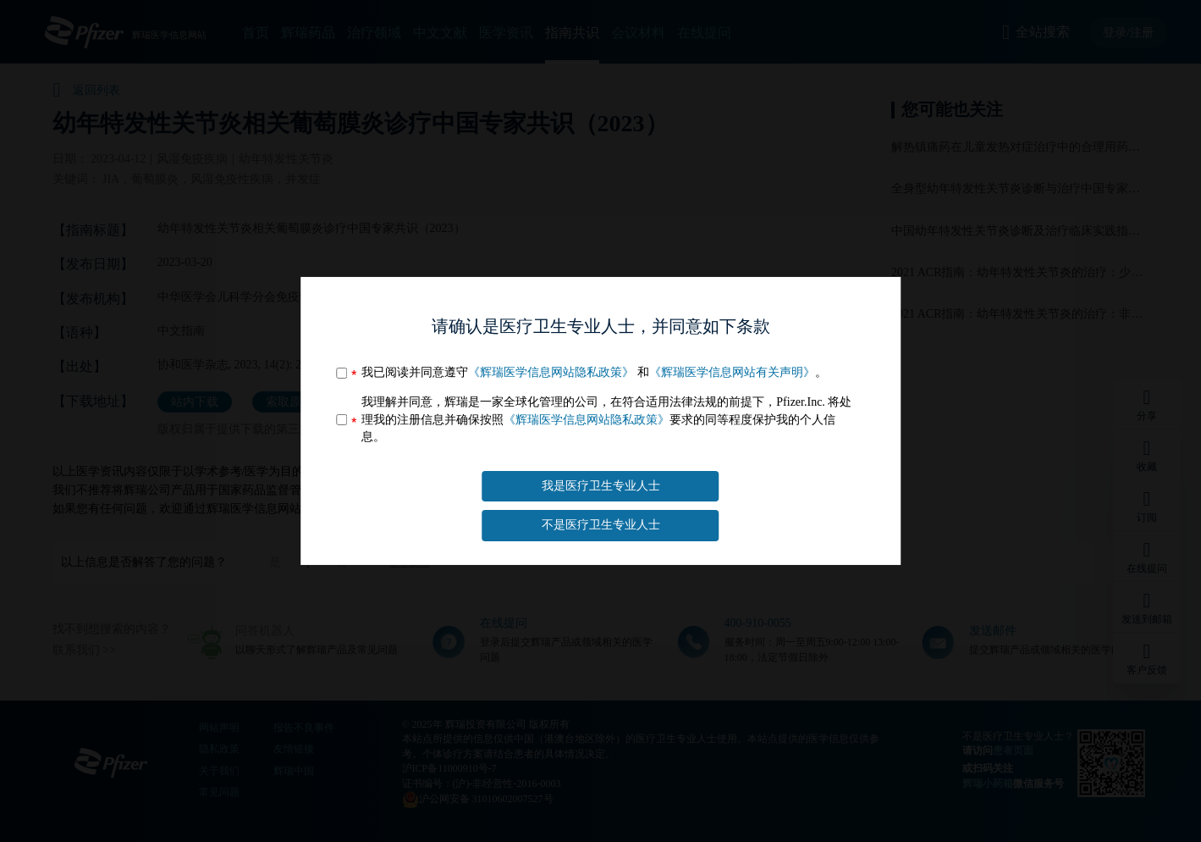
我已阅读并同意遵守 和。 (594, 372)
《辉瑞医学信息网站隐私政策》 (551, 372)
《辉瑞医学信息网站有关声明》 (732, 372)
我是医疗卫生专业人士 (601, 485)
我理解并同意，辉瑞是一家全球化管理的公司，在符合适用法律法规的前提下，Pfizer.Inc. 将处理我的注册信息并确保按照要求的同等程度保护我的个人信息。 (606, 419)
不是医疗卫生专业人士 (601, 524)
